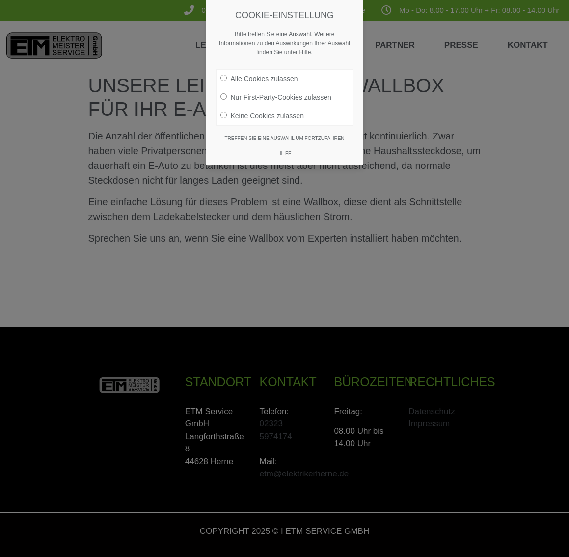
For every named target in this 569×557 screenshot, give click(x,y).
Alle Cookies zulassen (259, 79)
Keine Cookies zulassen (262, 116)
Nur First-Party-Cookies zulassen (275, 97)
